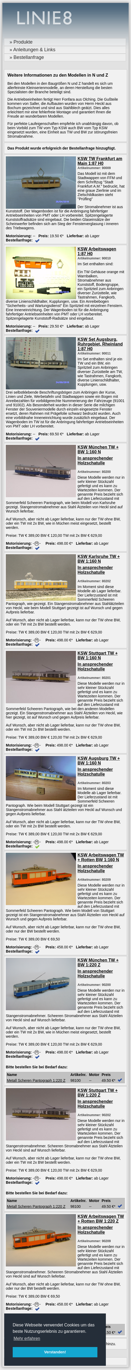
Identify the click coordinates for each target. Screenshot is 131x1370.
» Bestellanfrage (27, 57)
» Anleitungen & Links (32, 49)
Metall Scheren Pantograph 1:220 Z (36, 1080)
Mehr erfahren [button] (26, 1338)
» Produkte (21, 42)
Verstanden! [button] (55, 1352)
